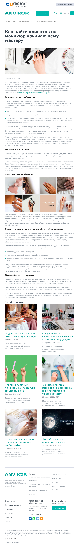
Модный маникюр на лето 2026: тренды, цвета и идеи (20, 335)
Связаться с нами (65, 4)
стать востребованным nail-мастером (34, 93)
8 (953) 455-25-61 (20, 4)
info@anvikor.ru (35, 514)
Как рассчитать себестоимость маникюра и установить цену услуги (58, 336)
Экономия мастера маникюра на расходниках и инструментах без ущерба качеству (57, 389)
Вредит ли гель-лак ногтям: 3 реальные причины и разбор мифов (21, 442)
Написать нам (59, 508)
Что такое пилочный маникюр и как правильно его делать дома (20, 387)
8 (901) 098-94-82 (20, 6)
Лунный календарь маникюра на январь (54, 440)
